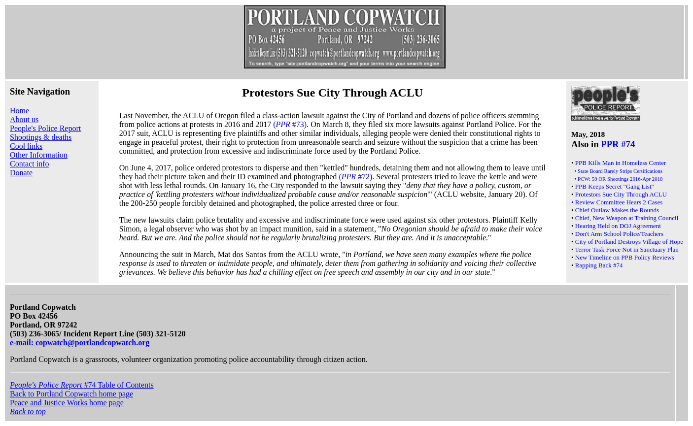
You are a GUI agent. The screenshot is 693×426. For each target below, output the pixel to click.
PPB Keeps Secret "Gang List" (614, 186)
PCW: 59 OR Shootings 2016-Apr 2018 (620, 179)
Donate (21, 172)
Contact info (29, 164)
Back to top (28, 411)
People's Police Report (45, 128)
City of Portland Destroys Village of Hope (629, 241)
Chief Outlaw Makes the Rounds (617, 210)
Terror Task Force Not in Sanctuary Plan (627, 249)
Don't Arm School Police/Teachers (619, 233)
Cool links (26, 146)
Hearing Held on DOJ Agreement (618, 225)
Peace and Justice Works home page (67, 402)
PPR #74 (618, 144)
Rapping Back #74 (599, 265)
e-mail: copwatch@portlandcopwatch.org (79, 342)
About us (24, 119)
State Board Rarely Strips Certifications (620, 171)
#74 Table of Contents (82, 385)
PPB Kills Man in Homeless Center (620, 162)
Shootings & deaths (40, 137)
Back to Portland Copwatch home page (71, 394)
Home (19, 110)
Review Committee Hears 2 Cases (619, 202)
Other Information (39, 155)
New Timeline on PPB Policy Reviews (624, 257)
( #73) (290, 124)
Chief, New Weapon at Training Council (627, 218)
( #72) (355, 176)
